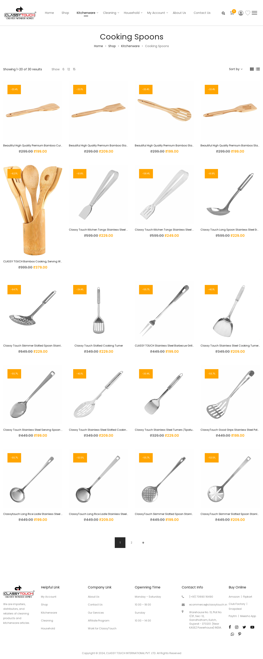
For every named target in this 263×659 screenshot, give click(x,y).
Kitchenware (86, 13)
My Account (48, 596)
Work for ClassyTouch (102, 628)
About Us (179, 13)
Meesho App (248, 616)
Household (131, 13)
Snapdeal (235, 609)
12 (68, 69)
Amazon (234, 596)
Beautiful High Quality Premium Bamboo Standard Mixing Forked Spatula (116, 145)
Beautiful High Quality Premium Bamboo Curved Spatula (40, 145)
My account (156, 13)
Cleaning (109, 13)
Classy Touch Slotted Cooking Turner (98, 345)
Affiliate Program (98, 620)
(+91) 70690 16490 (201, 596)
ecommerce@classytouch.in (208, 604)
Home (49, 13)
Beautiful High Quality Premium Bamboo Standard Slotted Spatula (178, 145)
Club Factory (237, 604)
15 (74, 69)
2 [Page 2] (131, 542)
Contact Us (202, 13)
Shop (65, 13)
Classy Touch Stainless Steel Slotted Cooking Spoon (103, 430)
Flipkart (247, 596)
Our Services (96, 612)
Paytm (233, 616)
